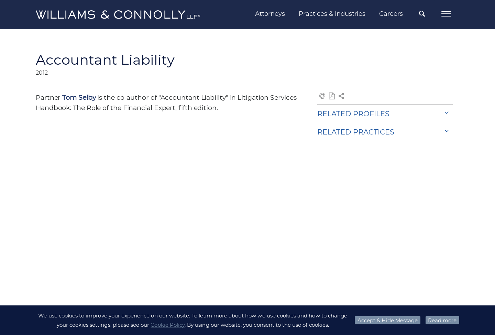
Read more (442, 320)
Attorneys (270, 14)
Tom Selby (79, 97)
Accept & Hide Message (388, 320)
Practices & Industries (332, 14)
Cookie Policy (168, 325)
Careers (391, 14)
